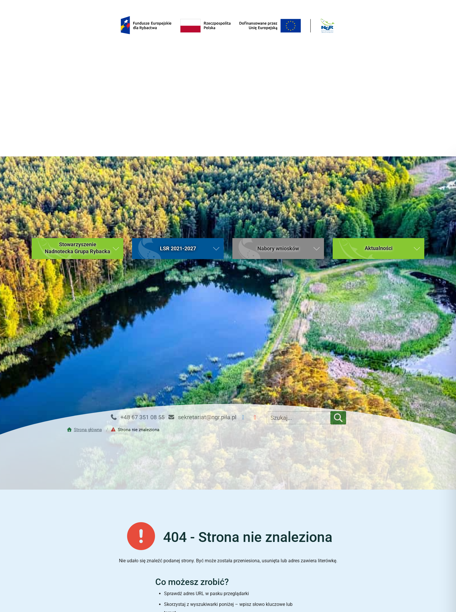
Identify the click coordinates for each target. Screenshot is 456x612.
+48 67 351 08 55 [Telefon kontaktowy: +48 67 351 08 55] (137, 260)
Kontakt (352, 575)
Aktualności (186, 575)
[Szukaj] (338, 261)
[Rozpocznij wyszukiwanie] (292, 514)
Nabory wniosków (269, 575)
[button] (77, 92)
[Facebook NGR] (245, 261)
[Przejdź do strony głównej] (86, 273)
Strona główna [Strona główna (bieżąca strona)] (103, 575)
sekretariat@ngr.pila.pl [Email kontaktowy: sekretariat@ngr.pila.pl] (202, 260)
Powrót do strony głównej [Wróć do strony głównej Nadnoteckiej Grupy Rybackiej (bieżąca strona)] (227, 535)
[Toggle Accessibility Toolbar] (440, 596)
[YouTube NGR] (257, 261)
